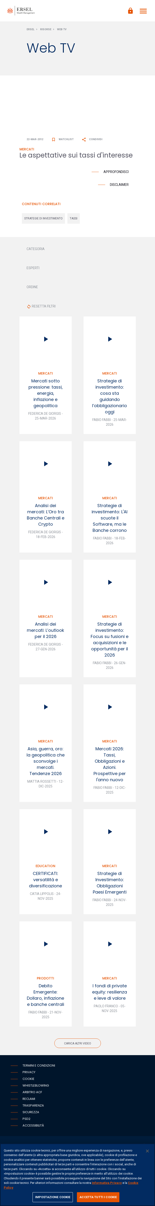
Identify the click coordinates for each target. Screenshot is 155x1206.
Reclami (29, 1099)
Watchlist (62, 139)
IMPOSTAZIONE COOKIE (52, 1197)
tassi (73, 218)
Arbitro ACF (32, 1092)
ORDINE (32, 287)
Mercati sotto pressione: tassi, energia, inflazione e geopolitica (45, 393)
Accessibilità (33, 1125)
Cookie (28, 1079)
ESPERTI (33, 268)
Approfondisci (116, 172)
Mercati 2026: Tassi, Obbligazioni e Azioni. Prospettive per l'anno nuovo (110, 764)
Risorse (45, 29)
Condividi (92, 139)
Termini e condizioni (39, 1065)
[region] (77, 1174)
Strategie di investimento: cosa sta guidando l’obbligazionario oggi (109, 396)
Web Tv (61, 29)
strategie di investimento (43, 218)
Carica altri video (77, 1043)
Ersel (30, 29)
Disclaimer (119, 185)
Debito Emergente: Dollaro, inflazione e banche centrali (45, 995)
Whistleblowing (36, 1085)
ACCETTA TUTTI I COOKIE (98, 1197)
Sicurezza (31, 1112)
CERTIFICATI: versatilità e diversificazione (45, 879)
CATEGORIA (36, 249)
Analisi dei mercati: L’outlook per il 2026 (45, 630)
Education (45, 866)
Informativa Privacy (107, 1183)
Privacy (29, 1072)
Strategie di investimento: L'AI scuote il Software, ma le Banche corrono (109, 518)
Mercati (45, 373)
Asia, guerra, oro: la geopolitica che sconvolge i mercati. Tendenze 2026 (46, 761)
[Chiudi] (147, 1151)
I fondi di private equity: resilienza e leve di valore (109, 992)
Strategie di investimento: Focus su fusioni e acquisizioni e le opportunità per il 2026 (109, 639)
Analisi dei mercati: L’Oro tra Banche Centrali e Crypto (45, 515)
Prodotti (45, 978)
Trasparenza (33, 1105)
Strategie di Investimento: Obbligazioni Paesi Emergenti (110, 882)
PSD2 (26, 1119)
